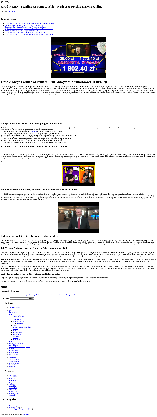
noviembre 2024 (14, 393)
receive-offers (17, 332)
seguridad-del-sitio (15, 361)
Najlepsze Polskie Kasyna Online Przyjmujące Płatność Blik (24, 25)
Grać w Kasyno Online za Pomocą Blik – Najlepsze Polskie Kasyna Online (29, 34)
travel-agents (17, 339)
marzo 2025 (12, 386)
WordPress (25, 414)
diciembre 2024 (14, 391)
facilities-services (18, 321)
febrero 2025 (13, 388)
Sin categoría (12, 11)
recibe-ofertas (13, 352)
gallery (15, 325)
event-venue (17, 320)
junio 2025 (12, 380)
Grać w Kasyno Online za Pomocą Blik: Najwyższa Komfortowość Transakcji (30, 23)
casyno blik (33, 131)
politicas (11, 348)
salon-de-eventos (14, 359)
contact (15, 318)
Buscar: (7, 298)
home (10, 314)
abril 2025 (12, 384)
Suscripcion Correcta (15, 365)
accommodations (18, 316)
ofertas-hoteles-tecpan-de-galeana (19, 347)
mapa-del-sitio (13, 345)
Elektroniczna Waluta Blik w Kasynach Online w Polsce (23, 30)
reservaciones (13, 354)
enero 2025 (12, 389)
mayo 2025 (12, 382)
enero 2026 (12, 375)
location (15, 329)
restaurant (20, 323)
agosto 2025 (13, 377)
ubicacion (12, 367)
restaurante (12, 358)
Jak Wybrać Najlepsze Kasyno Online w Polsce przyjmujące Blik (26, 32)
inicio (10, 341)
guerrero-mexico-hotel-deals (22, 327)
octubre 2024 (13, 395)
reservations (17, 334)
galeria (11, 311)
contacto (11, 309)
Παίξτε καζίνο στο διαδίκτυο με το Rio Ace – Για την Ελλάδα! (57, 295)
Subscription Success (15, 363)
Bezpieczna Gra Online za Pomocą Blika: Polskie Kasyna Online (26, 27)
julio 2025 (12, 379)
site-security (17, 336)
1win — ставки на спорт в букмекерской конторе (18, 295)
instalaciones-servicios (16, 343)
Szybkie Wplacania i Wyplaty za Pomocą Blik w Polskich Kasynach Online (29, 29)
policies (15, 330)
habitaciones (13, 312)
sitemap (15, 338)
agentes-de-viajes (14, 307)
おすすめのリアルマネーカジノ (20, 409)
